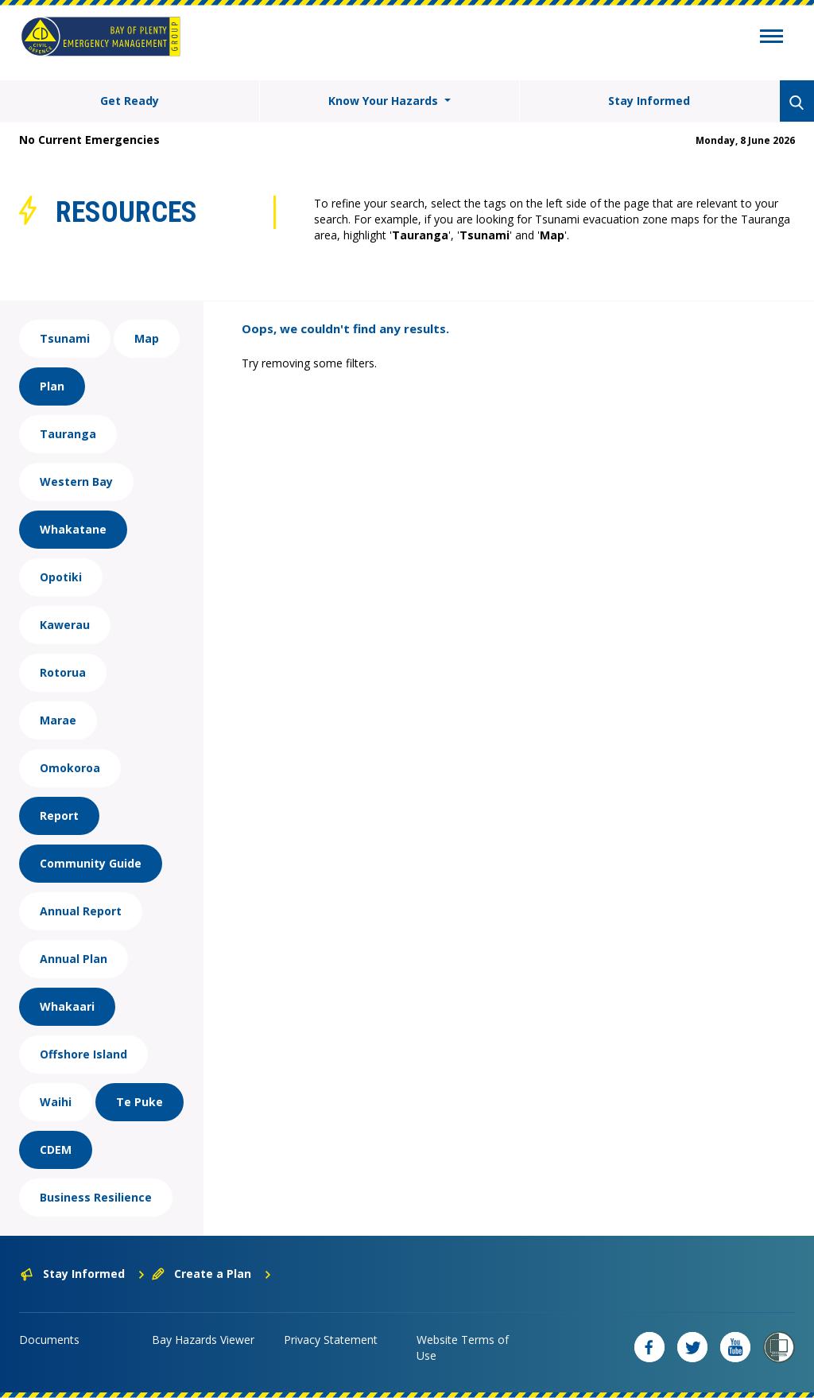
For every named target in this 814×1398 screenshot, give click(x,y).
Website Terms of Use (463, 1347)
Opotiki (61, 576)
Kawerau (65, 624)
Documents (49, 1339)
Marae (58, 720)
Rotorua (63, 672)
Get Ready (129, 100)
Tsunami (65, 338)
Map (146, 338)
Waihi (56, 1101)
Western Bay (76, 481)
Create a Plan (212, 1273)
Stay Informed (649, 100)
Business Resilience (96, 1197)
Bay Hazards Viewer (203, 1339)
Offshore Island (83, 1054)
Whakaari (67, 1006)
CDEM (56, 1149)
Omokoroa (70, 767)
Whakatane (73, 529)
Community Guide (90, 863)
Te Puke (139, 1101)
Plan (52, 386)
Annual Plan (73, 958)
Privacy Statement (331, 1339)
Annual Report (81, 910)
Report (59, 815)
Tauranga (68, 433)
